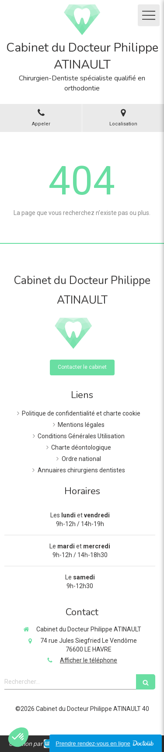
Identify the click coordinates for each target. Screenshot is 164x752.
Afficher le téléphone (88, 660)
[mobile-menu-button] (149, 15)
